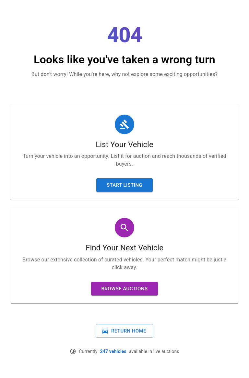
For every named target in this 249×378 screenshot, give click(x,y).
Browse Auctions (124, 289)
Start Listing (124, 185)
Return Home (123, 330)
